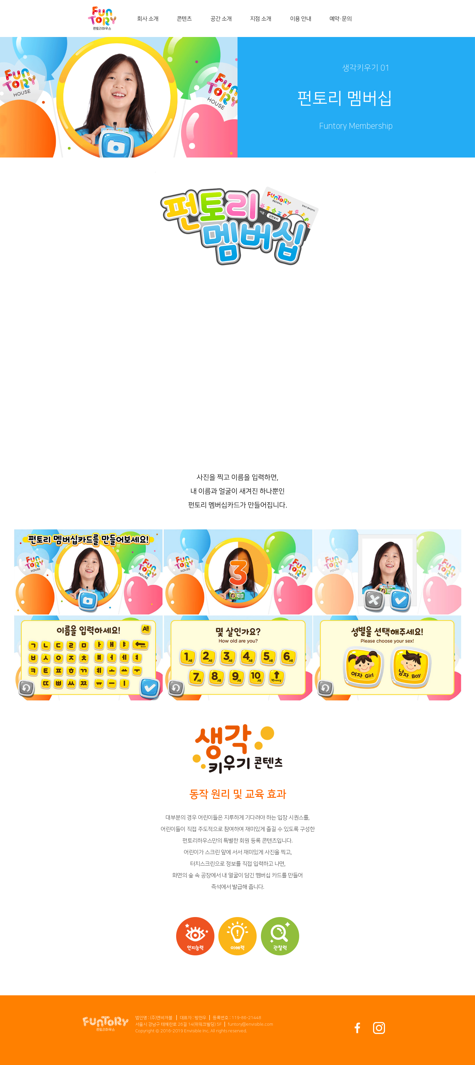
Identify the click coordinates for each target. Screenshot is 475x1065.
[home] (102, 18)
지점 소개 (260, 19)
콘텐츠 (184, 19)
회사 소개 (147, 19)
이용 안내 (300, 19)
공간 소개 (221, 19)
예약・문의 (341, 19)
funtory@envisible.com (250, 1024)
